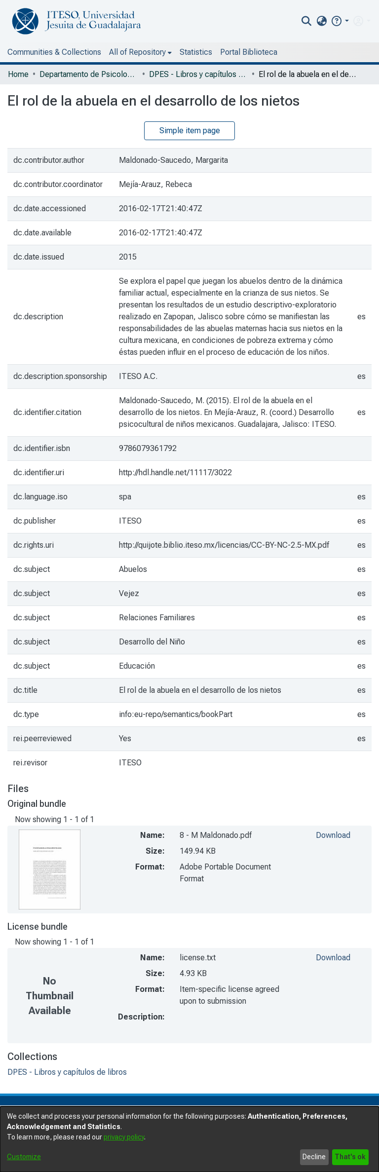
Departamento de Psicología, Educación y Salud (88, 74)
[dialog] (189, 1139)
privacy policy (124, 1137)
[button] (340, 21)
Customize (24, 1157)
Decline (314, 1157)
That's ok (350, 1157)
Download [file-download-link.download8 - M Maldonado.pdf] (333, 835)
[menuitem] (321, 21)
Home (18, 74)
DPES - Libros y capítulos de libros (198, 74)
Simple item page (189, 130)
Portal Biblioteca (248, 52)
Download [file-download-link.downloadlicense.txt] (333, 957)
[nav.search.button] (307, 21)
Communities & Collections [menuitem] (54, 52)
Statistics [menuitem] (196, 52)
